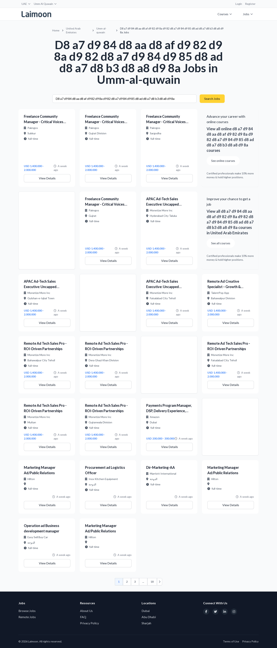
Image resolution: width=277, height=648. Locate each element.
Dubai (146, 611)
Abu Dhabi (149, 617)
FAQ (83, 617)
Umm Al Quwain (45, 3)
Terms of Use (231, 641)
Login (238, 3)
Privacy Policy (89, 623)
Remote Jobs (27, 617)
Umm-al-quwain (101, 30)
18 (152, 581)
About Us (86, 611)
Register (250, 3)
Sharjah (146, 623)
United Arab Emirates (73, 30)
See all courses (220, 243)
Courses (225, 14)
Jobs (248, 14)
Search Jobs (212, 98)
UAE (26, 3)
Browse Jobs (27, 611)
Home (55, 30)
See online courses (223, 160)
